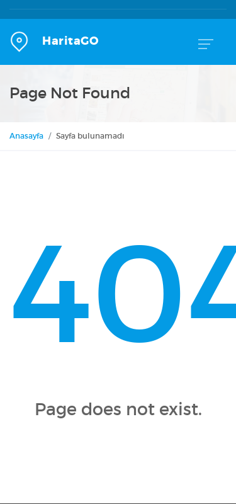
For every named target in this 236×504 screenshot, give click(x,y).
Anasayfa (26, 135)
